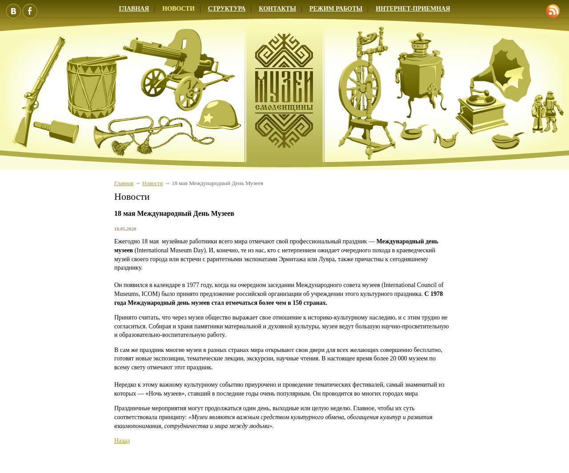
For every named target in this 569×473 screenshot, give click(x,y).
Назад (122, 440)
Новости (178, 8)
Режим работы (335, 8)
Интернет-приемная (413, 8)
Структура (227, 8)
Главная (134, 8)
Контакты (277, 8)
